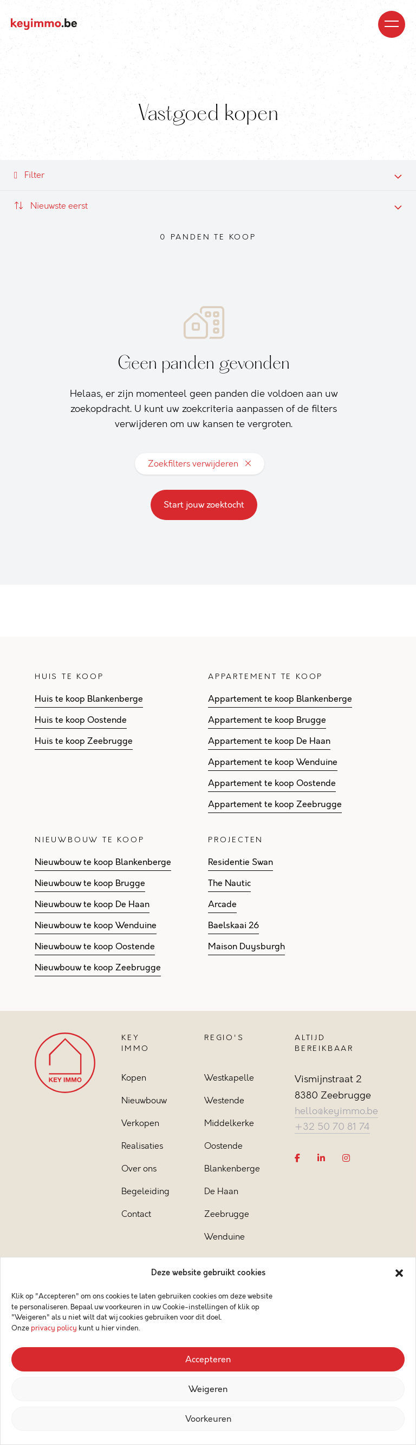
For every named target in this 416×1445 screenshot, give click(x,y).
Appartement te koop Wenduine (272, 762)
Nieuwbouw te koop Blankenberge (103, 862)
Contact (136, 1214)
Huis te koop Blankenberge (89, 699)
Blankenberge (232, 1168)
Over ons (139, 1168)
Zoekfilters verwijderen (199, 463)
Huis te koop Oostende (81, 720)
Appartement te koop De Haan (269, 741)
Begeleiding (145, 1191)
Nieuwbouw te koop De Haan (92, 904)
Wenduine (224, 1236)
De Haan (221, 1191)
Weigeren (207, 1389)
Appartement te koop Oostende (272, 783)
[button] (399, 1273)
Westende (224, 1100)
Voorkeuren (208, 1419)
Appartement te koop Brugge (267, 720)
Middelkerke (229, 1123)
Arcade (222, 904)
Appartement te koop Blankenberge (280, 699)
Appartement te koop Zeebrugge (275, 804)
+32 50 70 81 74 (332, 1126)
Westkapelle (229, 1077)
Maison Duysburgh (246, 947)
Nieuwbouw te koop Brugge (90, 883)
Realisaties (142, 1145)
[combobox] (208, 206)
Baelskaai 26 (233, 925)
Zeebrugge (226, 1214)
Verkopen (140, 1123)
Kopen (133, 1077)
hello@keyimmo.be (336, 1110)
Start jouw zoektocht (204, 505)
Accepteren (208, 1360)
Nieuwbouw (144, 1100)
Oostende (223, 1145)
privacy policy (54, 1328)
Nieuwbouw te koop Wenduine (96, 925)
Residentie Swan (240, 862)
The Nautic (229, 883)
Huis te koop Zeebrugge (84, 741)
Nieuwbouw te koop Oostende (95, 947)
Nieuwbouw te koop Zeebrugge (98, 968)
